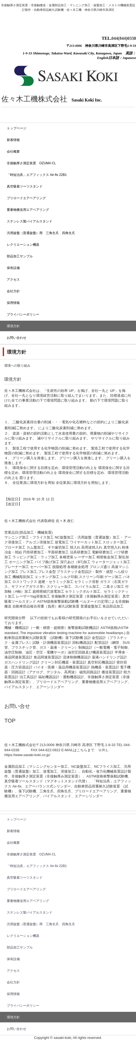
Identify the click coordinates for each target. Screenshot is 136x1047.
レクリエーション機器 (23, 245)
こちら (82, 750)
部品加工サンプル (20, 256)
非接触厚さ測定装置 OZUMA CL (31, 163)
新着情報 (13, 140)
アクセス (13, 279)
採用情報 (13, 303)
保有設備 (13, 268)
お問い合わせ (16, 338)
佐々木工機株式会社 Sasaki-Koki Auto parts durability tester (45, 14)
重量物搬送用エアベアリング (28, 210)
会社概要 (13, 151)
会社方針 (13, 291)
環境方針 (13, 326)
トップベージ (16, 128)
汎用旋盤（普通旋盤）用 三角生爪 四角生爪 (41, 233)
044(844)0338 (123, 38)
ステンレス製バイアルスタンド (29, 221)
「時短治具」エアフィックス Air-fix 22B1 (37, 175)
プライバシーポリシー (23, 314)
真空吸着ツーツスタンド (25, 186)
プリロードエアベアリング (26, 198)
